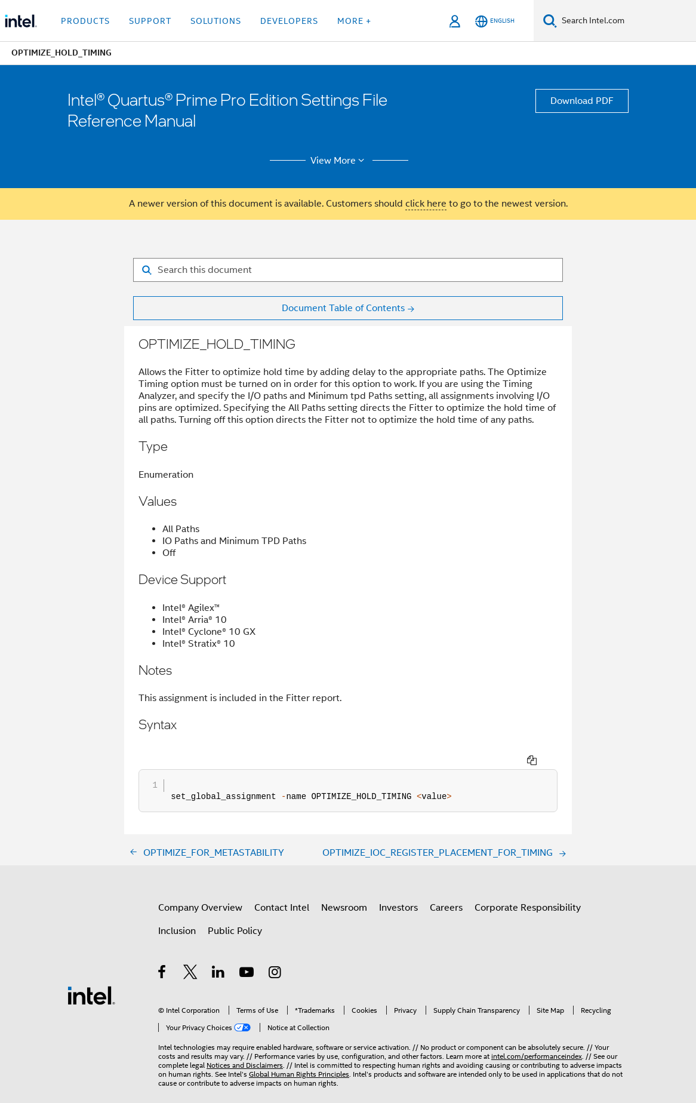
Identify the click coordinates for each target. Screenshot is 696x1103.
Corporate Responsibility (528, 886)
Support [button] (150, 21)
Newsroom (344, 886)
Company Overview (200, 886)
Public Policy (235, 909)
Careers (446, 886)
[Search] (550, 20)
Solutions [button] (215, 21)
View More (339, 161)
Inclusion (177, 909)
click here (425, 204)
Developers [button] (289, 21)
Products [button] (85, 21)
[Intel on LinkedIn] (219, 952)
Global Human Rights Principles (299, 1051)
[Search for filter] (348, 270)
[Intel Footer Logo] (91, 973)
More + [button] (354, 21)
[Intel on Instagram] (275, 952)
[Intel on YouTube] (247, 952)
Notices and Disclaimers (245, 1043)
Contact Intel (281, 886)
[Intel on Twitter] (190, 952)
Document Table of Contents (343, 308)
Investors (398, 886)
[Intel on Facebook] (162, 952)
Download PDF (582, 101)
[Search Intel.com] (626, 21)
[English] (495, 21)
